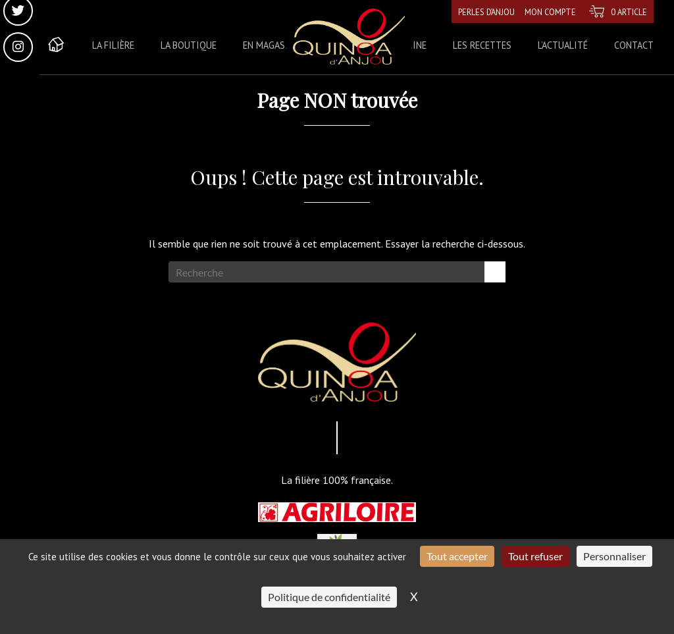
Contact (634, 45)
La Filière (113, 45)
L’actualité (563, 45)
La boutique (189, 45)
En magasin (268, 45)
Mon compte (542, 11)
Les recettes (482, 45)
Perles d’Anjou (471, 11)
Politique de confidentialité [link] (329, 597)
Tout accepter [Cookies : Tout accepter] (457, 556)
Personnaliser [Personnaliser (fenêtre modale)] (614, 556)
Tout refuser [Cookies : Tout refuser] (535, 556)
